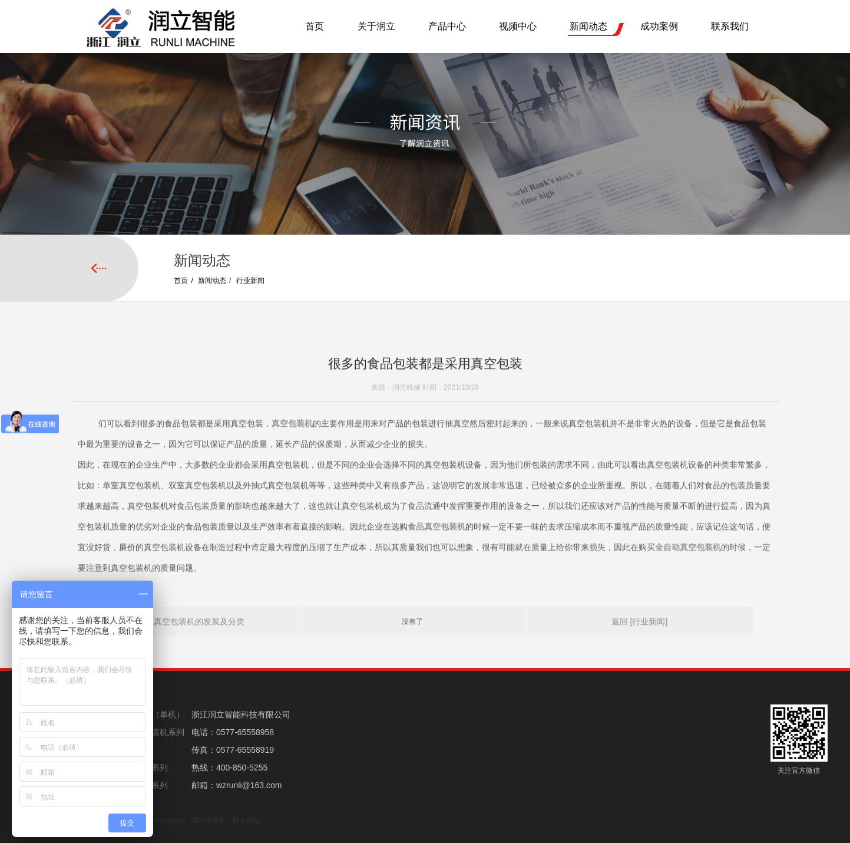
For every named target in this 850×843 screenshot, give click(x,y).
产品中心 (447, 26)
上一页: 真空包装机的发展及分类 (185, 639)
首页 (314, 26)
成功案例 (659, 26)
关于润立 (376, 26)
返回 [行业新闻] (639, 639)
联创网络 (247, 820)
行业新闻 (250, 280)
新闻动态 (588, 26)
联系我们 (730, 26)
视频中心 (518, 26)
